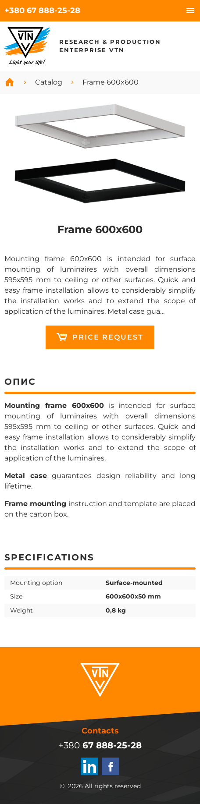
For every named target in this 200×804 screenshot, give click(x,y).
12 (100, 337)
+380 (42, 10)
